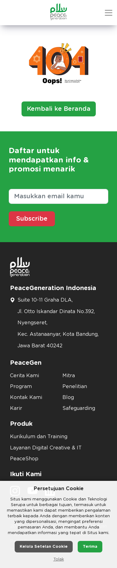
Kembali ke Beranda (58, 109)
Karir (16, 408)
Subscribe (31, 219)
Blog (68, 397)
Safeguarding (78, 408)
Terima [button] (90, 547)
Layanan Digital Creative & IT (46, 447)
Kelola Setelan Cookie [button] (44, 547)
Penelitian (74, 386)
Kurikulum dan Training (38, 436)
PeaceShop (24, 458)
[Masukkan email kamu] (58, 196)
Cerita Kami (24, 375)
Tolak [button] (58, 559)
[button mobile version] (108, 13)
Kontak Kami (26, 397)
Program (21, 386)
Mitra (68, 375)
